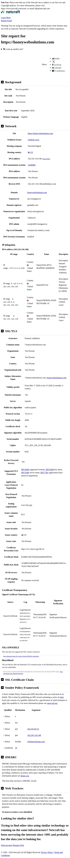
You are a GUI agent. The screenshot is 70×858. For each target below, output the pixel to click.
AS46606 (31, 165)
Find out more (7, 845)
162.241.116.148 (34, 735)
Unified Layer (33, 140)
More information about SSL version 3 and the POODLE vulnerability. (21, 656)
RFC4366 (25, 473)
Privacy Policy (47, 852)
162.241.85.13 (33, 729)
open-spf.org (52, 703)
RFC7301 (44, 473)
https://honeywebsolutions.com (40, 133)
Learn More (6, 18)
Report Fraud (6, 21)
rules (62, 697)
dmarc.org (25, 776)
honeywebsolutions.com (37, 192)
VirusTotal (46, 159)
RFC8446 (25, 469)
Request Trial (18, 845)
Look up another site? (13, 49)
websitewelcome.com (36, 742)
